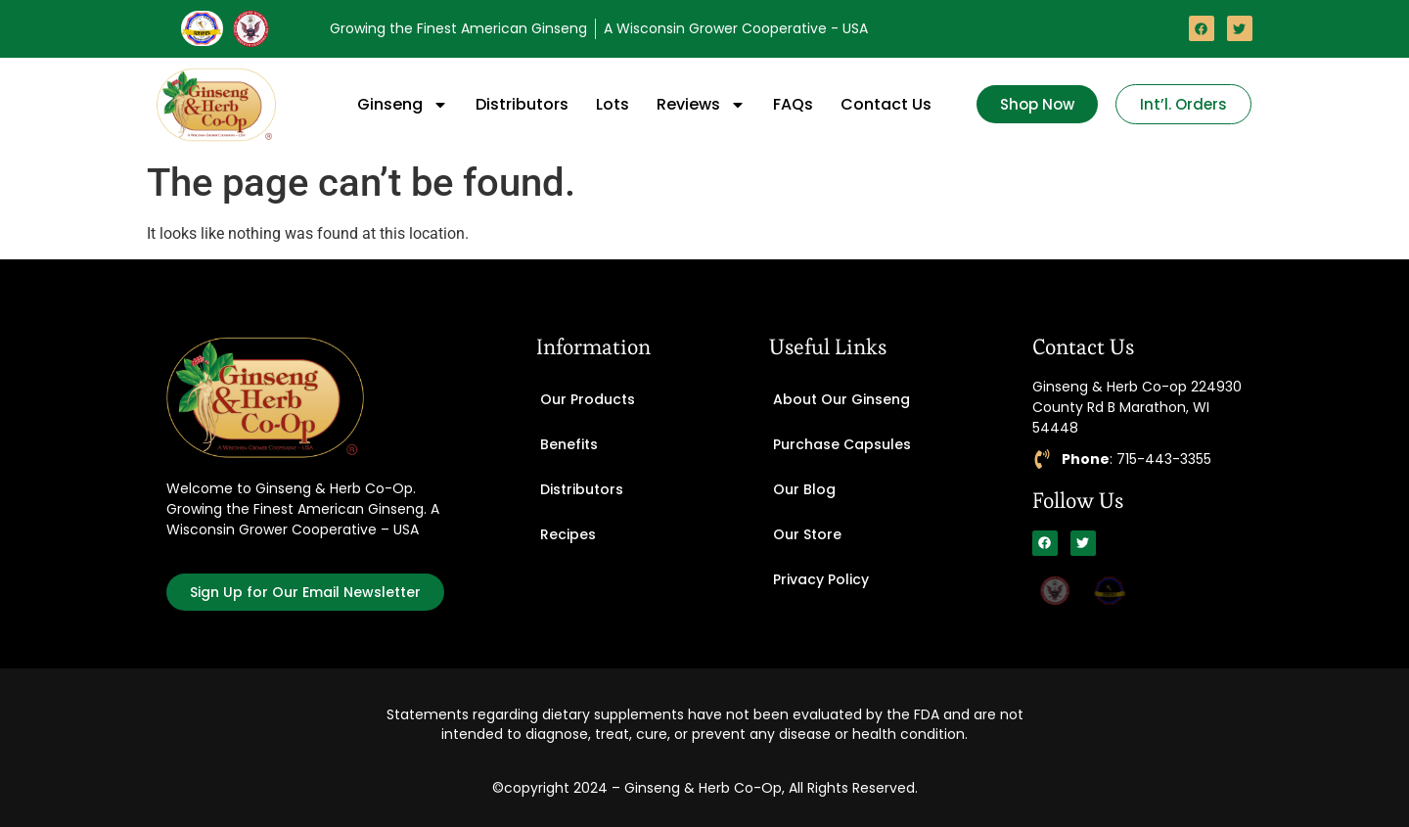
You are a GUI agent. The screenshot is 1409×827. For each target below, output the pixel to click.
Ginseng (402, 104)
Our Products (587, 399)
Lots (612, 104)
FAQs (793, 104)
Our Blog (804, 489)
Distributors (522, 104)
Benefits (569, 444)
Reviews (701, 104)
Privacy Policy (821, 579)
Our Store (807, 534)
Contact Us (886, 104)
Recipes (568, 534)
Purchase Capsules (842, 444)
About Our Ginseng (841, 399)
